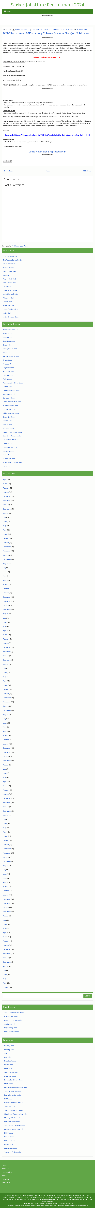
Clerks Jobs (7, 360)
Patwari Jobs (9, 1137)
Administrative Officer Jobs (13, 383)
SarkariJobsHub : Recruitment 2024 (47, 4)
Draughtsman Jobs (10, 447)
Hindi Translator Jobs (10, 440)
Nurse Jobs (7, 352)
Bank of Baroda (8, 267)
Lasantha (40, 1206)
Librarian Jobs (8, 444)
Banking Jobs (9, 1050)
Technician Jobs (9, 341)
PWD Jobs (8, 1099)
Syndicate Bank (8, 305)
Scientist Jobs (8, 333)
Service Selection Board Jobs (14, 1103)
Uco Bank (6, 275)
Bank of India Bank (9, 271)
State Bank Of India (10, 256)
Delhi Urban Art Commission (50, 29)
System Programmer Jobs (12, 432)
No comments (82, 29)
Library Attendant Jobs (11, 390)
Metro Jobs (8, 1084)
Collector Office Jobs (12, 1122)
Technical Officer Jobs (11, 356)
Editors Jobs (7, 387)
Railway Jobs (9, 1046)
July (4, 517)
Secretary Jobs (8, 451)
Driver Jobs (7, 345)
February (6, 488)
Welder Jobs (7, 421)
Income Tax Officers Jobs (13, 1080)
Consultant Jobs (9, 409)
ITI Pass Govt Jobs (11, 1016)
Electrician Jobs (9, 417)
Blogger (70, 1204)
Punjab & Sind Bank (10, 290)
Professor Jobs (8, 371)
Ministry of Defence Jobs (13, 1118)
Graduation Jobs (10, 1024)
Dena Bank (7, 286)
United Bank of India (10, 294)
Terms (4, 1176)
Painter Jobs (7, 425)
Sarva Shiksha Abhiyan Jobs (14, 1125)
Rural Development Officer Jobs (15, 1087)
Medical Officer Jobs (10, 406)
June (5, 522)
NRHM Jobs (8, 1133)
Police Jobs (7, 455)
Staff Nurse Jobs (10, 1148)
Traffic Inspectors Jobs (12, 1091)
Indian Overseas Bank (10, 317)
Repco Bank (7, 302)
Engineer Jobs (8, 337)
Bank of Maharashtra (10, 309)
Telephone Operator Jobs (13, 1110)
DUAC (63, 29)
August (5, 513)
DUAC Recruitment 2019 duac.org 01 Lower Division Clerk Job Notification (46, 33)
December (7, 496)
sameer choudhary (21, 29)
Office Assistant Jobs (11, 413)
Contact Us (6, 1183)
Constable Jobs (9, 398)
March (5, 484)
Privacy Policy (7, 1172)
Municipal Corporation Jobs (14, 1129)
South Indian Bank (9, 264)
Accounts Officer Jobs (11, 330)
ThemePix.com (19, 1206)
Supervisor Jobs (9, 459)
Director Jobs (8, 375)
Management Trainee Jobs (12, 462)
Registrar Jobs (8, 368)
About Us (5, 1169)
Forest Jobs (8, 1144)
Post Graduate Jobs (11, 1032)
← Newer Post (7, 171)
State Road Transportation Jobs (15, 1114)
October (6, 505)
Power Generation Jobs (12, 1095)
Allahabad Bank (8, 298)
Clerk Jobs (8, 1068)
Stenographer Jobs (10, 349)
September (7, 509)
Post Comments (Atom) (20, 246)
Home (48, 171)
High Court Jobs (10, 1061)
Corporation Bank (9, 283)
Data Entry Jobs (10, 1076)
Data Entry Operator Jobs (12, 436)
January (6, 492)
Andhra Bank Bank (9, 279)
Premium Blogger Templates (54, 1206)
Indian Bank (7, 313)
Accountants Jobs (9, 394)
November (7, 500)
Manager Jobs (8, 364)
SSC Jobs (7, 1053)
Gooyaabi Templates (81, 1206)
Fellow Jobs (7, 379)
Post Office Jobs (10, 1141)
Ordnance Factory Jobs (12, 1152)
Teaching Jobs (9, 1106)
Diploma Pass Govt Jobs (13, 1020)
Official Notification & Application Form (47, 151)
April (4, 479)
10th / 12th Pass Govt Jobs (14, 1013)
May (4, 526)
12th (33, 29)
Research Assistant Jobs (12, 402)
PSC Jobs (7, 1057)
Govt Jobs (69, 29)
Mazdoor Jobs (8, 428)
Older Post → (88, 171)
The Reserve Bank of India (12, 260)
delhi (37, 29)
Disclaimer (6, 1179)
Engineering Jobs (10, 1028)
